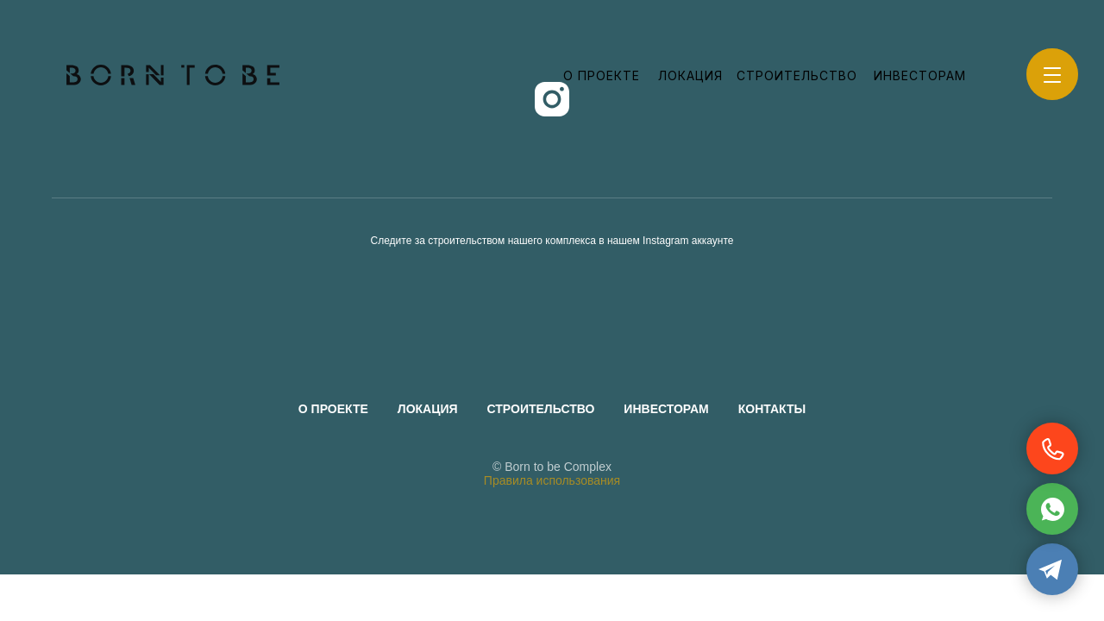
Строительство (797, 75)
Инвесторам (920, 75)
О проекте (601, 75)
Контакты (772, 409)
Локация (690, 75)
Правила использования (552, 480)
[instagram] (552, 99)
